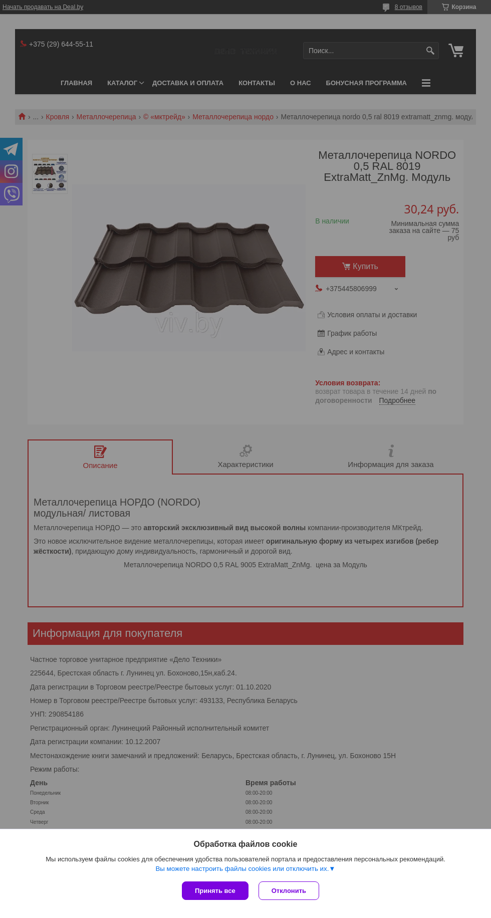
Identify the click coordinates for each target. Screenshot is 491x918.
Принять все (215, 890)
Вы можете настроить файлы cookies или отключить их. (242, 868)
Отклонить (289, 890)
